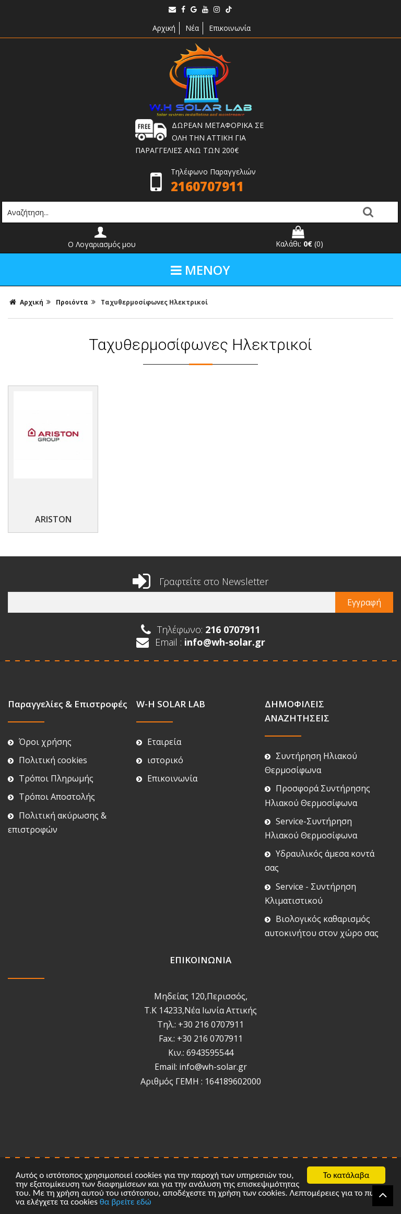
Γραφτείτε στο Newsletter (200, 553)
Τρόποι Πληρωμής (50, 750)
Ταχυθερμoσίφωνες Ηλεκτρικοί (154, 302)
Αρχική (162, 28)
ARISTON (53, 491)
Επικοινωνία (230, 28)
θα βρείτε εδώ (125, 1202)
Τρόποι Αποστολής (51, 769)
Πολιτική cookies (47, 732)
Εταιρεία (158, 714)
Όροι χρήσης (40, 714)
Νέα (192, 28)
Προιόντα (72, 302)
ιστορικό (159, 732)
